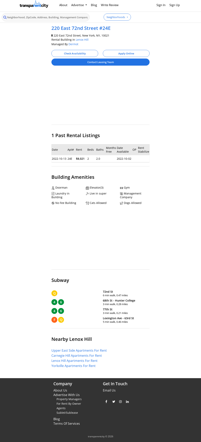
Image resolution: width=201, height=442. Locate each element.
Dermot (73, 44)
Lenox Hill (82, 39)
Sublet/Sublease (67, 412)
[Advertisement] (100, 97)
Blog (94, 5)
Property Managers (69, 399)
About (63, 5)
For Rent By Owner (69, 403)
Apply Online (126, 53)
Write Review (110, 5)
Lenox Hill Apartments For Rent (74, 361)
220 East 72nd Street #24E (81, 28)
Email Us (109, 390)
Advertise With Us (66, 395)
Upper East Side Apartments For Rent (79, 350)
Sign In (160, 5)
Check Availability (75, 53)
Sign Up (174, 5)
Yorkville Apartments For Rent (73, 366)
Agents (61, 408)
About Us (60, 390)
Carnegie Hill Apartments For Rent (76, 355)
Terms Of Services (66, 423)
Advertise (78, 5)
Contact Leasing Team (100, 62)
